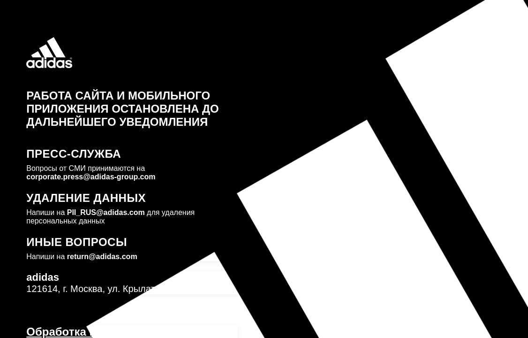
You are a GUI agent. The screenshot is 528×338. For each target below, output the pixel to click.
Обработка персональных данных (122, 331)
